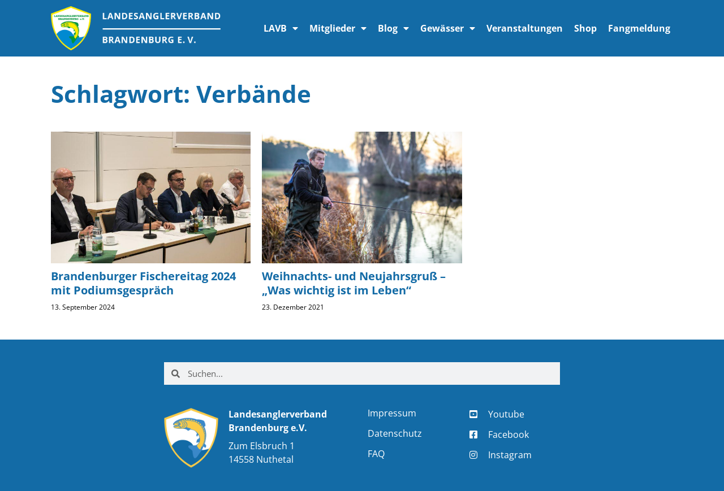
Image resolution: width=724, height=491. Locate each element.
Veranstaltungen (524, 28)
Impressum (392, 413)
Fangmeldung (639, 28)
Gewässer (447, 28)
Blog (393, 28)
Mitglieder (338, 28)
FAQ (376, 453)
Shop (585, 28)
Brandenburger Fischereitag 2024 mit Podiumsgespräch (143, 283)
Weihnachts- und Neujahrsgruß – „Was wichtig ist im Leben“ (354, 283)
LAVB (281, 28)
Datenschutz (395, 433)
